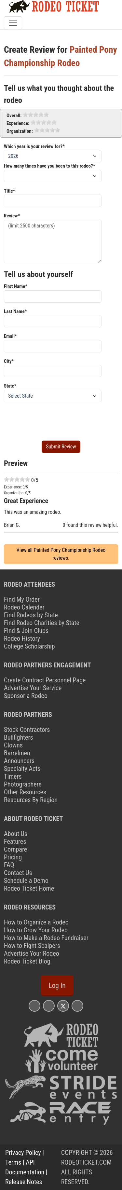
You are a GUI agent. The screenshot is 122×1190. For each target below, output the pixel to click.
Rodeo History (22, 638)
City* (9, 361)
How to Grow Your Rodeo (36, 930)
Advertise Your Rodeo (31, 953)
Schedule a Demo (26, 880)
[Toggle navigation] (13, 22)
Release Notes (23, 1182)
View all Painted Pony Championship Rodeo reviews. (61, 554)
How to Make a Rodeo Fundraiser (46, 938)
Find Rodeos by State (31, 615)
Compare (15, 849)
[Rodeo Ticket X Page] (63, 1006)
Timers (13, 776)
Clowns (13, 745)
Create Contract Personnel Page (45, 680)
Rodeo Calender (24, 607)
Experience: (18, 123)
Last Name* (15, 311)
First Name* (15, 286)
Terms (13, 1162)
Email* (10, 336)
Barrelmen (17, 753)
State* (10, 386)
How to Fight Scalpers (32, 946)
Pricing (13, 857)
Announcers (19, 761)
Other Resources (25, 792)
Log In (56, 985)
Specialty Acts (22, 769)
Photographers (23, 784)
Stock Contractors (27, 729)
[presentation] (53, 420)
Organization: (20, 131)
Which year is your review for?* (34, 146)
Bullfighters (18, 737)
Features (15, 841)
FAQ (9, 865)
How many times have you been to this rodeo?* (49, 166)
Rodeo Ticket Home (29, 888)
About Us (15, 834)
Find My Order (22, 599)
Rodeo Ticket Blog (27, 961)
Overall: (14, 115)
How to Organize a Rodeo (36, 922)
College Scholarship (29, 646)
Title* (9, 191)
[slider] (36, 114)
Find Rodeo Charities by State (41, 623)
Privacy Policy (23, 1152)
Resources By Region (31, 800)
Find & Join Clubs (26, 631)
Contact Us (18, 873)
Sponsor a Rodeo (25, 696)
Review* (12, 216)
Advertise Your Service (32, 688)
